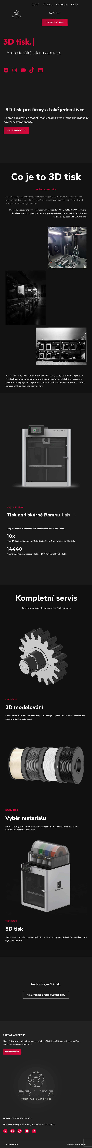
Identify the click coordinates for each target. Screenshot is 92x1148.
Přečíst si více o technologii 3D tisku (46, 995)
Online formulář (12, 1051)
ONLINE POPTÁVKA (16, 130)
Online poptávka (55, 22)
